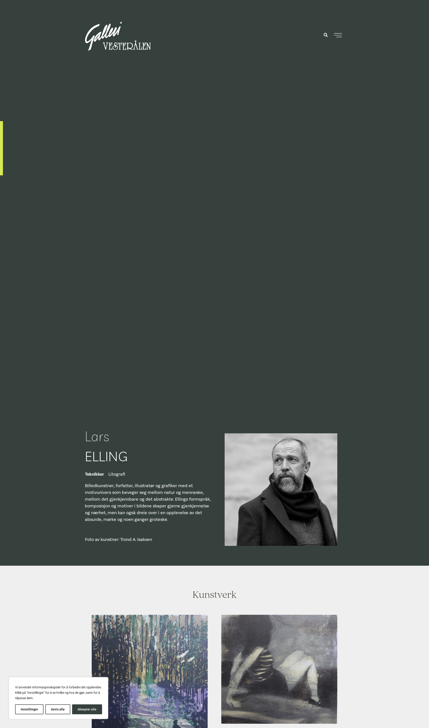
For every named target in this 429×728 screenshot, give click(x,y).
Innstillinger (29, 709)
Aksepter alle (87, 709)
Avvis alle (58, 709)
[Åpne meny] (338, 35)
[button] (325, 35)
